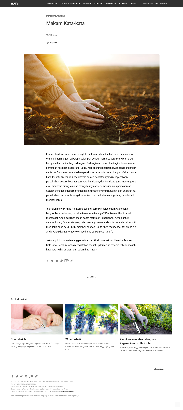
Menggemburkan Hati (55, 16)
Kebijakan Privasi (68, 391)
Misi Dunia (111, 3)
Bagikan (52, 43)
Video (156, 3)
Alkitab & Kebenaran (70, 3)
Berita (133, 3)
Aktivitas (123, 3)
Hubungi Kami (158, 369)
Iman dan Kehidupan (92, 3)
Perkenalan (52, 3)
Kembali (92, 277)
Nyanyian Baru (148, 3)
